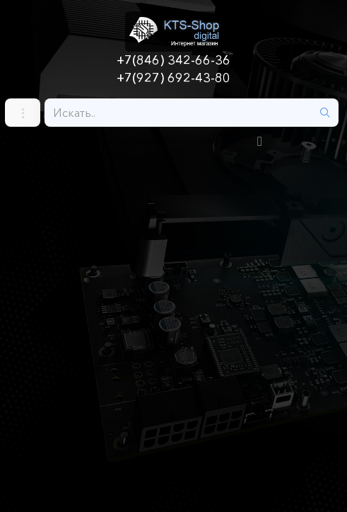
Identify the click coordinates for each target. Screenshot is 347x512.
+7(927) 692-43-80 (173, 78)
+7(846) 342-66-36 (173, 60)
